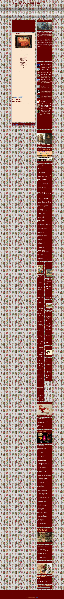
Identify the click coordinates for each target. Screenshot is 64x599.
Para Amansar (39, 239)
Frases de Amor (48, 375)
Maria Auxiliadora (39, 321)
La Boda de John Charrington (41, 556)
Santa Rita (38, 381)
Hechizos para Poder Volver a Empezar (42, 493)
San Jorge (38, 343)
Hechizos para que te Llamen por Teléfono (42, 497)
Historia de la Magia (42, 38)
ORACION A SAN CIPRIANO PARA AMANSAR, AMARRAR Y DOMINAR (45, 111)
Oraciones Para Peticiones (40, 192)
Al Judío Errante (39, 299)
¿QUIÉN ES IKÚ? (40, 582)
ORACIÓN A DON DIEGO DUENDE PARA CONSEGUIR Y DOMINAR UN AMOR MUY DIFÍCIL (45, 101)
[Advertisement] (32, 12)
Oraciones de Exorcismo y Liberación (42, 210)
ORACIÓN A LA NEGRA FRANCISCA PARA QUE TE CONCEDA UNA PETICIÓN (46, 86)
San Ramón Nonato (39, 365)
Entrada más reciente (15, 124)
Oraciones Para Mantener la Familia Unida (42, 183)
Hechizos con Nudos (40, 482)
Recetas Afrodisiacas (40, 519)
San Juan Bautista (39, 346)
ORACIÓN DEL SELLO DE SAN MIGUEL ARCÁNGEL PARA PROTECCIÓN (46, 106)
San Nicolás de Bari (39, 356)
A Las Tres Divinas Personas (39, 284)
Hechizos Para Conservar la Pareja (41, 467)
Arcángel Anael (39, 310)
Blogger (37, 597)
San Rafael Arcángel (40, 363)
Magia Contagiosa (47, 41)
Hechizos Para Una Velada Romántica (42, 479)
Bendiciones (38, 164)
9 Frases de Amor (48, 371)
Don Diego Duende (39, 315)
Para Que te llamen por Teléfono (41, 512)
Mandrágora (40, 42)
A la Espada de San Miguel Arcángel (39, 287)
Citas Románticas (48, 372)
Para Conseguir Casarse (40, 250)
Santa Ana (38, 369)
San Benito (38, 335)
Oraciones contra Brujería (40, 206)
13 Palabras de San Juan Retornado (39, 276)
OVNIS (39, 578)
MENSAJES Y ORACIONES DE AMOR (26, 3)
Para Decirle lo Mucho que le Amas (41, 426)
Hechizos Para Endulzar (40, 468)
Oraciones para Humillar (40, 225)
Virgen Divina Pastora (40, 388)
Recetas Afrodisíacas (40, 520)
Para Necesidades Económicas (41, 255)
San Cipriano (39, 336)
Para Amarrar (39, 240)
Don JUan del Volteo (40, 316)
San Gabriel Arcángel (40, 341)
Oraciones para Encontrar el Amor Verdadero (43, 224)
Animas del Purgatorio (40, 308)
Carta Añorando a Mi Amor (40, 418)
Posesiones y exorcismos (40, 44)
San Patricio (38, 360)
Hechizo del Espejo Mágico (40, 456)
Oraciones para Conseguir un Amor (41, 221)
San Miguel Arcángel (40, 354)
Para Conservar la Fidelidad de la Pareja (42, 251)
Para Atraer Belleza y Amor (40, 243)
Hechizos (42, 37)
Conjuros (38, 449)
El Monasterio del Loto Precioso (41, 553)
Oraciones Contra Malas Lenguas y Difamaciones (43, 175)
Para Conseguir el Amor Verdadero (41, 505)
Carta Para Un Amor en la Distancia (42, 421)
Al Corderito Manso (39, 296)
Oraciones (38, 169)
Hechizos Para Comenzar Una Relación (42, 463)
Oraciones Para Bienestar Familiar (41, 176)
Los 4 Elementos (43, 40)
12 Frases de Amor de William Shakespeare (48, 361)
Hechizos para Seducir (40, 494)
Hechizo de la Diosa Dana (40, 453)
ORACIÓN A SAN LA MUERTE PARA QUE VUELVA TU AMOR (46, 65)
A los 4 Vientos (39, 289)
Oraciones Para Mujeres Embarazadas (42, 184)
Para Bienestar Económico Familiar (41, 246)
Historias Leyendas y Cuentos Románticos (42, 546)
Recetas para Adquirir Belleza (41, 523)
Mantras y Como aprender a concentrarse (47, 42)
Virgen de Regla (39, 394)
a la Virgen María (39, 399)
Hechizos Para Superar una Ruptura (42, 478)
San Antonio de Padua (40, 331)
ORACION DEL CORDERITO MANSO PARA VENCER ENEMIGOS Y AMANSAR (46, 90)
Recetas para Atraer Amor (40, 524)
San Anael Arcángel (39, 330)
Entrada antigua (32, 124)
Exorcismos (38, 37)
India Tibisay (39, 320)
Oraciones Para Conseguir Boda (41, 179)
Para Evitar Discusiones (40, 508)
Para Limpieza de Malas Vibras (41, 509)
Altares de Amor (45, 32)
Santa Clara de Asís (39, 374)
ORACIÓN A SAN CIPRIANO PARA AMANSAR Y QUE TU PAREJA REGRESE (45, 80)
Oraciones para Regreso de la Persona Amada (43, 228)
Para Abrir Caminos (39, 236)
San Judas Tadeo (39, 349)
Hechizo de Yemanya (40, 452)
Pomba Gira (38, 327)
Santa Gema (39, 375)
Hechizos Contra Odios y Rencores (41, 460)
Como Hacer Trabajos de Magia (41, 448)
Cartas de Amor (39, 425)
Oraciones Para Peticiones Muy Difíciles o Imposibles (44, 193)
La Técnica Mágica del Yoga (47, 39)
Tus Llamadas (47, 342)
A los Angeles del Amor (40, 290)
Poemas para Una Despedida (48, 339)
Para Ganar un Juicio (40, 254)
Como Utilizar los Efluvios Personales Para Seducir (43, 35)
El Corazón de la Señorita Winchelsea (42, 550)
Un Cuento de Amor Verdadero (41, 557)
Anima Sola (38, 307)
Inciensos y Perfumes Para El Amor (42, 498)
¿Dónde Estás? (16, 97)
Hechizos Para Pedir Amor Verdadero (42, 474)
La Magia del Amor (42, 39)
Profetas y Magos (45, 44)
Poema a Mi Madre (48, 325)
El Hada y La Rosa (48, 311)
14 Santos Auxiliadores (40, 277)
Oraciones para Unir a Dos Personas (42, 231)
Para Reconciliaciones (40, 258)
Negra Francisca (39, 324)
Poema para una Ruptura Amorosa (48, 332)
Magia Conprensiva (43, 41)
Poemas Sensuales (48, 334)
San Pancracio (39, 359)
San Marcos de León (40, 352)
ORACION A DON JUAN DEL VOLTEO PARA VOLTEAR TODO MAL (46, 74)
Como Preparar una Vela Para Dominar (47, 34)
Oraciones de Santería (40, 216)
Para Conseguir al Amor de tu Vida (41, 504)
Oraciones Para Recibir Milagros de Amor (42, 198)
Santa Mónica (39, 380)
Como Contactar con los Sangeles (48, 286)
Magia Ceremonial (39, 41)
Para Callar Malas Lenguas (40, 247)
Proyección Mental (50, 44)
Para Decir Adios (48, 321)
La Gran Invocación (39, 168)
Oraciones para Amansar (40, 217)
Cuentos (38, 545)
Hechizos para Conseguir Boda (41, 489)
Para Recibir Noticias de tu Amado (41, 516)
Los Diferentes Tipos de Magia (48, 40)
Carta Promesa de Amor (40, 422)
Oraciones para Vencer (40, 232)
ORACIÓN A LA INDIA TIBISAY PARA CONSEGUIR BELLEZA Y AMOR (46, 95)
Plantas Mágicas (50, 43)
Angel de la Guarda (39, 303)
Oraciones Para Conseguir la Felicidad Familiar (43, 180)
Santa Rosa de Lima (40, 383)
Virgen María (39, 390)
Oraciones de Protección (40, 213)
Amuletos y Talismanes (40, 445)
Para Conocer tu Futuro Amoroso (41, 501)
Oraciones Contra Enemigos (41, 172)
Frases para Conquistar (47, 377)
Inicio (24, 124)
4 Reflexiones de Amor (49, 365)
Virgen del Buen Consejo (39, 398)
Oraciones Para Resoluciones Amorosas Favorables (44, 202)
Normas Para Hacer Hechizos (41, 500)
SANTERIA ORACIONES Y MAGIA (43, 581)
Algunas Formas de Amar (40, 549)
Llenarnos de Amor (48, 316)
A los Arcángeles (39, 292)
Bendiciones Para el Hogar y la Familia (42, 165)
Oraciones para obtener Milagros (41, 235)
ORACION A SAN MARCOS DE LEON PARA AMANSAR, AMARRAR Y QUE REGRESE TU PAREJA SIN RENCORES (46, 69)
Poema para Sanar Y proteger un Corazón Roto (48, 330)
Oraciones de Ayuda (40, 209)
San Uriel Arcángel (39, 366)
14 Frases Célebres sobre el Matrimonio (48, 364)
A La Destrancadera (39, 282)
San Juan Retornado (40, 347)
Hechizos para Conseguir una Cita (41, 490)
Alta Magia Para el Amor (40, 32)
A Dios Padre (39, 279)
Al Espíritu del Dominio (40, 297)
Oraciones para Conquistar (40, 220)
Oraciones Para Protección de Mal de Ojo (42, 195)
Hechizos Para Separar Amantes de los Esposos (43, 475)
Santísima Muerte (39, 387)
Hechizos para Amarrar (40, 486)
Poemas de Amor (20, 97)
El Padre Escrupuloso (40, 554)
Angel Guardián (39, 302)
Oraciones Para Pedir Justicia (41, 187)
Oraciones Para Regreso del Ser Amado (42, 201)
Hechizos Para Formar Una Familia (41, 471)
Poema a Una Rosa (48, 326)
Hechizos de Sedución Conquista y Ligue (42, 483)
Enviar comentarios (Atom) (25, 126)
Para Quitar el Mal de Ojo (40, 515)
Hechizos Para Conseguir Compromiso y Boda (43, 464)
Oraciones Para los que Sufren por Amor (42, 205)
